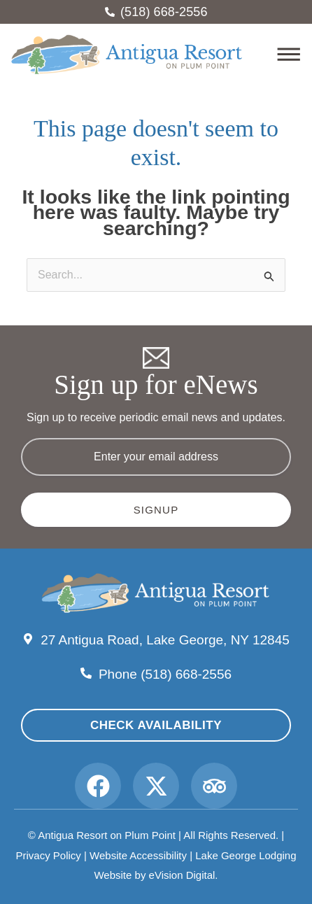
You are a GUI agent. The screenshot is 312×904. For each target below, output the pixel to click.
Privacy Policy (47, 855)
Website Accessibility (138, 855)
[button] (272, 56)
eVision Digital (182, 875)
